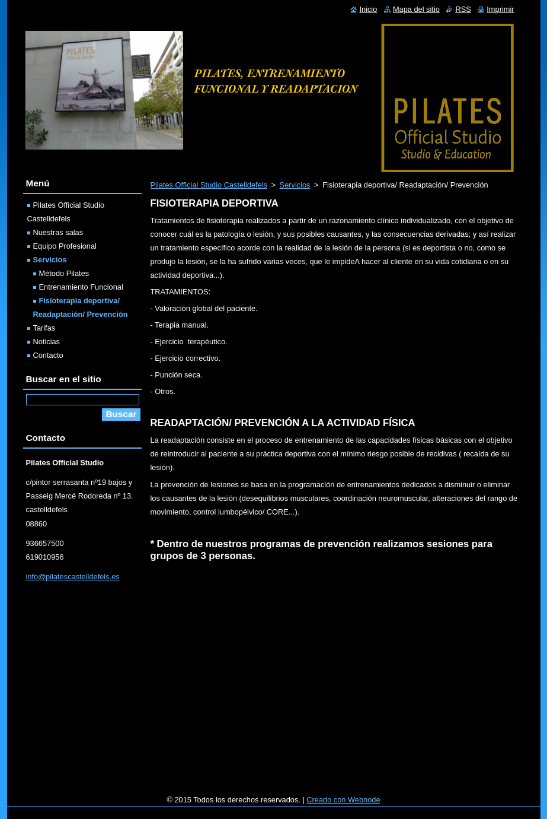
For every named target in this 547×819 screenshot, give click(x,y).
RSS (463, 9)
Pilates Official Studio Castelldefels (209, 184)
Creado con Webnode (343, 799)
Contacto (48, 355)
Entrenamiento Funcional (81, 286)
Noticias (46, 341)
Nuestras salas (58, 232)
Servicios (295, 184)
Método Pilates (64, 273)
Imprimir (500, 9)
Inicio (368, 9)
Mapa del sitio (416, 9)
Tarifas (44, 327)
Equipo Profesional (65, 246)
